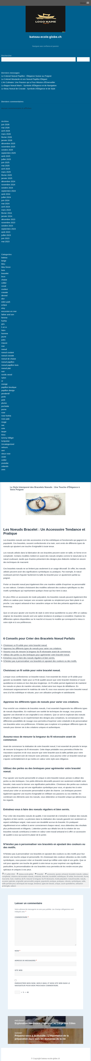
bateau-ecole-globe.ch (45, 37)
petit (3, 400)
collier (3, 283)
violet (3, 457)
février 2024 (6, 213)
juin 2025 (5, 162)
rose (3, 412)
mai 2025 (5, 165)
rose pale (5, 419)
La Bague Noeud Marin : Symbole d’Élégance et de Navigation (29, 85)
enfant (4, 305)
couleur (4, 289)
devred (4, 295)
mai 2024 (5, 203)
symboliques (76, 881)
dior (3, 299)
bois (3, 270)
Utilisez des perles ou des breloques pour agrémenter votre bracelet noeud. (36, 655)
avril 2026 (5, 131)
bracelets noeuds (75, 874)
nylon (3, 378)
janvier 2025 (6, 178)
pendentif (5, 393)
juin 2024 (5, 200)
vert (3, 450)
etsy (3, 308)
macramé (5, 879)
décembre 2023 (8, 219)
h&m (3, 330)
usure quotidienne (68, 883)
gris (3, 324)
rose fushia (6, 416)
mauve (4, 343)
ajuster (58, 874)
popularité (45, 881)
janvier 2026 (6, 140)
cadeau (85, 874)
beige (3, 261)
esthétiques (61, 876)
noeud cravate (7, 355)
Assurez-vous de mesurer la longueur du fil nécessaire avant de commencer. (37, 651)
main (12, 879)
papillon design (8, 390)
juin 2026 (5, 124)
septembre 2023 (8, 229)
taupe (3, 431)
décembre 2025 (8, 143)
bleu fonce (5, 267)
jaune (3, 336)
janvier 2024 (6, 216)
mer (3, 346)
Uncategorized (7, 444)
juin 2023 (5, 238)
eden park (5, 302)
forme (86, 876)
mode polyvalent (61, 879)
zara (3, 469)
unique (57, 883)
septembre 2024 (8, 191)
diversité (45, 876)
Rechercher (6, 55)
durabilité (52, 876)
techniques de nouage (24, 883)
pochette (5, 406)
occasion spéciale (8, 881)
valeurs (13, 886)
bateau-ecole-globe (26, 874)
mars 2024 (6, 210)
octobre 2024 (7, 188)
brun (3, 276)
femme (4, 318)
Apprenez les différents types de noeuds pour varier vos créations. (32, 648)
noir (3, 371)
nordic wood (6, 374)
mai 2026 (5, 127)
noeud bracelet (73, 879)
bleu (3, 264)
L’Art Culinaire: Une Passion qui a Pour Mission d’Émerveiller (28, 82)
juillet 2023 (6, 235)
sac (2, 425)
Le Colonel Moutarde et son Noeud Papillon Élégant (24, 79)
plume (4, 403)
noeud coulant (7, 352)
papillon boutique (8, 387)
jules (3, 340)
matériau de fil (19, 879)
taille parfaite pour (9, 883)
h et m (4, 327)
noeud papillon (7, 362)
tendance (37, 883)
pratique (53, 881)
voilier (3, 460)
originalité (19, 881)
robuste (68, 881)
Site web (18, 970)
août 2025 (5, 156)
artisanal (65, 874)
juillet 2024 (6, 197)
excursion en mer (9, 311)
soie (3, 428)
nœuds (82, 879)
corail (3, 286)
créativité (37, 876)
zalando (4, 466)
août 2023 (5, 232)
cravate (4, 292)
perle (3, 397)
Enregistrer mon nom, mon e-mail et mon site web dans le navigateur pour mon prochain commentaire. (42, 984)
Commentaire (22, 917)
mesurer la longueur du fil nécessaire (40, 879)
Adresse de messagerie (26, 960)
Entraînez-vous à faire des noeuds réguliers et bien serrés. (29, 658)
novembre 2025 (8, 146)
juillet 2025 (6, 159)
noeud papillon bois (9, 365)
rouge (3, 422)
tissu (3, 435)
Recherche (83, 59)
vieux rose (5, 453)
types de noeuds (48, 883)
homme (4, 333)
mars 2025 (6, 172)
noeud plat (6, 368)
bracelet (4, 273)
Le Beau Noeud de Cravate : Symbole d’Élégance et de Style (28, 88)
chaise (4, 280)
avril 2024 (5, 207)
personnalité (29, 881)
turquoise (5, 441)
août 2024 (5, 194)
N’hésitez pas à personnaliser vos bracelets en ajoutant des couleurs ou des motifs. (40, 661)
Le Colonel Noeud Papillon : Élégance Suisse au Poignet (26, 76)
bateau (4, 257)
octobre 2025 (7, 150)
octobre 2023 (7, 226)
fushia (4, 321)
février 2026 (6, 137)
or (2, 381)
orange (4, 384)
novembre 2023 (8, 222)
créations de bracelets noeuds (22, 876)
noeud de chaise (8, 359)
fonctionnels (78, 876)
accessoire (51, 874)
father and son (7, 314)
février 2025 (6, 175)
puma (3, 409)
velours (4, 447)
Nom (17, 951)
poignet (37, 881)
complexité (6, 876)
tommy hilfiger (7, 438)
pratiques (60, 881)
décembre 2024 (8, 181)
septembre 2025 (8, 153)
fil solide (70, 876)
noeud (4, 349)
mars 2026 (6, 134)
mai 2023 (5, 241)
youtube (4, 463)
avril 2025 (5, 169)
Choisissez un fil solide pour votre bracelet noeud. (25, 645)
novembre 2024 (8, 184)
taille (83, 881)
